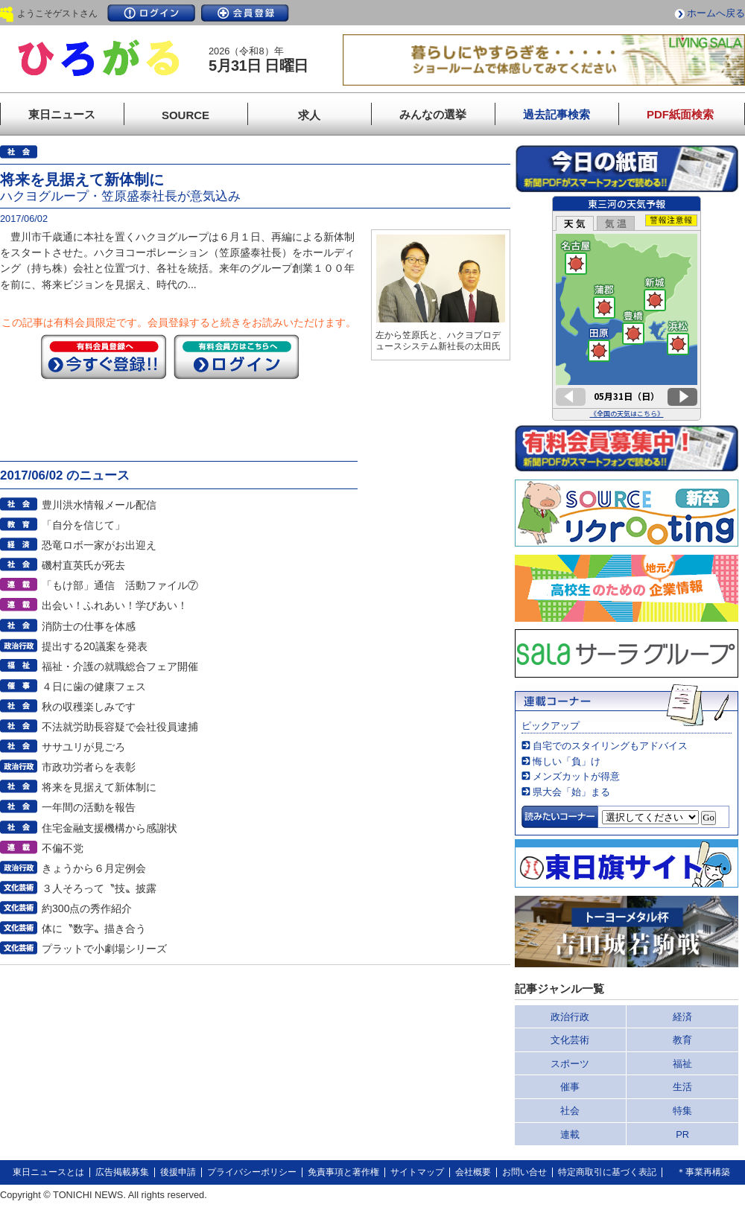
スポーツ (570, 1063)
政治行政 (570, 1016)
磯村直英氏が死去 (83, 565)
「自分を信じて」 (83, 525)
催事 (570, 1086)
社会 (570, 1110)
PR (682, 1134)
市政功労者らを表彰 (89, 767)
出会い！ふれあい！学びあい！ (115, 605)
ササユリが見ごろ (83, 747)
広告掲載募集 (122, 1172)
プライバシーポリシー (252, 1172)
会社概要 (473, 1172)
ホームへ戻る (716, 13)
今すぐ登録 (103, 356)
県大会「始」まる (571, 791)
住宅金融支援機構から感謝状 (109, 828)
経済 (682, 1016)
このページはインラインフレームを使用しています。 (626, 308)
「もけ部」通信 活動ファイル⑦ (120, 585)
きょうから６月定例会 (94, 868)
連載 (570, 1134)
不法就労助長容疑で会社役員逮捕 (120, 727)
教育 (682, 1039)
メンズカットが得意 (576, 776)
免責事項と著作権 (343, 1172)
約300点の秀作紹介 (87, 908)
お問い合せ (524, 1172)
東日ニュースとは (48, 1172)
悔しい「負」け (566, 761)
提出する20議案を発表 (95, 646)
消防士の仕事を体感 (89, 626)
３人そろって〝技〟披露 (99, 888)
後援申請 (178, 1172)
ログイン (151, 13)
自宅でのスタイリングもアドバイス (610, 745)
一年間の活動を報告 (89, 807)
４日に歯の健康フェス (94, 687)
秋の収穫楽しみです (89, 707)
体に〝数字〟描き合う (94, 929)
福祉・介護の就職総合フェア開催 (120, 666)
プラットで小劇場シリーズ (104, 949)
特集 (682, 1110)
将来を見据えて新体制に (99, 787)
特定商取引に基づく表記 (607, 1172)
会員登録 (245, 13)
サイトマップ (417, 1172)
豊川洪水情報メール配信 (99, 505)
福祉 (682, 1063)
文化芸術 (570, 1039)
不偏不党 (62, 848)
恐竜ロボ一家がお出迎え (99, 545)
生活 (682, 1086)
